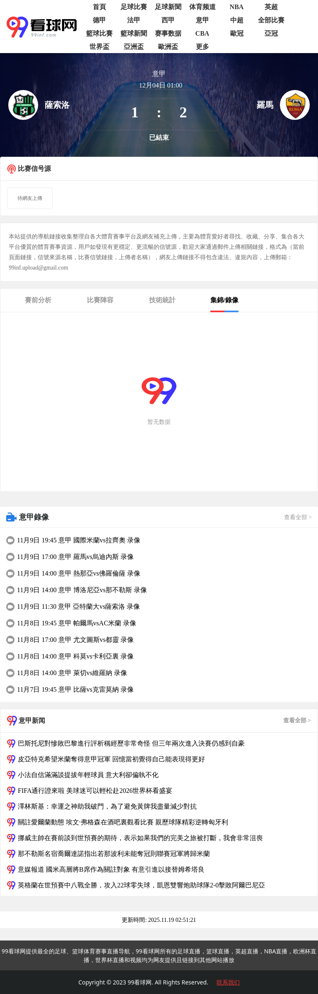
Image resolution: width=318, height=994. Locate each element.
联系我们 (228, 982)
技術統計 (162, 300)
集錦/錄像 (224, 300)
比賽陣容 (100, 300)
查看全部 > (298, 517)
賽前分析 (38, 300)
